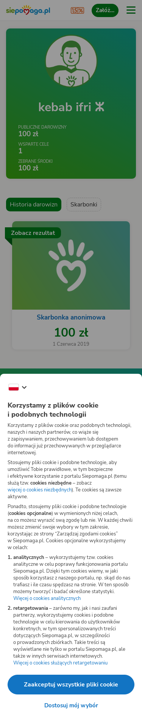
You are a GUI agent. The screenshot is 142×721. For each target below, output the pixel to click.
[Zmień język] (17, 387)
